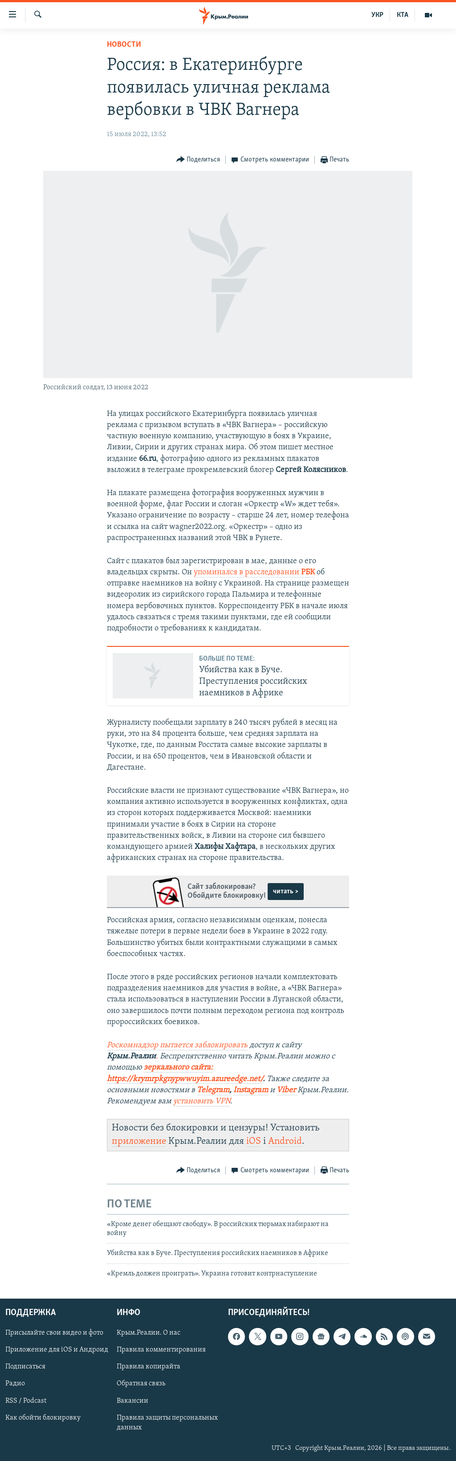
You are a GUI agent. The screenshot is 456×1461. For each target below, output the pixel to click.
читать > (285, 891)
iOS (253, 1141)
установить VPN (201, 1101)
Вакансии (132, 1400)
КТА (402, 15)
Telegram (213, 1090)
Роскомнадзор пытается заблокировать (177, 1045)
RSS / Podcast (25, 1400)
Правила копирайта (148, 1367)
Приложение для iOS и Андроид (56, 1349)
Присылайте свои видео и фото (54, 1332)
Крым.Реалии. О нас (148, 1332)
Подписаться (25, 1367)
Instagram (250, 1090)
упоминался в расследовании (254, 572)
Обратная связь (141, 1384)
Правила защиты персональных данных (167, 1422)
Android (285, 1141)
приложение (139, 1141)
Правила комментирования (161, 1349)
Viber (287, 1090)
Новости (124, 44)
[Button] (198, 160)
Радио (15, 1384)
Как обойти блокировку (43, 1417)
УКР (377, 15)
